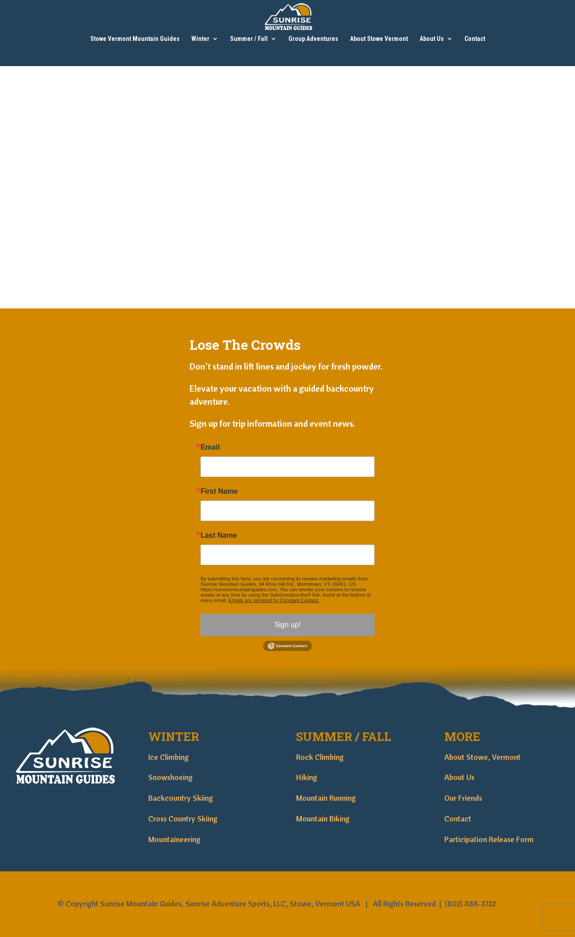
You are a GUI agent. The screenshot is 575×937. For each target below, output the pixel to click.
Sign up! (287, 625)
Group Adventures (313, 39)
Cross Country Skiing (182, 818)
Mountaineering (174, 839)
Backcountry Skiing (180, 798)
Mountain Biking (322, 818)
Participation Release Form (489, 839)
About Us (432, 39)
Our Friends (463, 798)
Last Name (218, 535)
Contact (474, 39)
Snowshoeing (170, 777)
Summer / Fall (249, 39)
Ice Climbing (168, 757)
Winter (200, 39)
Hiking (306, 777)
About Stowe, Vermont (482, 757)
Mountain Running (326, 798)
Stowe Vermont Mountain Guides (135, 39)
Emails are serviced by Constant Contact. (274, 600)
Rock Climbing (320, 757)
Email (210, 447)
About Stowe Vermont (379, 39)
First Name (219, 491)
